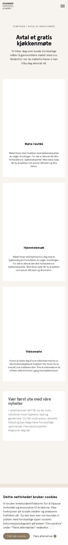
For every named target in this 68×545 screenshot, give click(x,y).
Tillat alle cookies (16, 536)
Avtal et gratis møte (41, 26)
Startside (19, 26)
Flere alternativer (43, 536)
